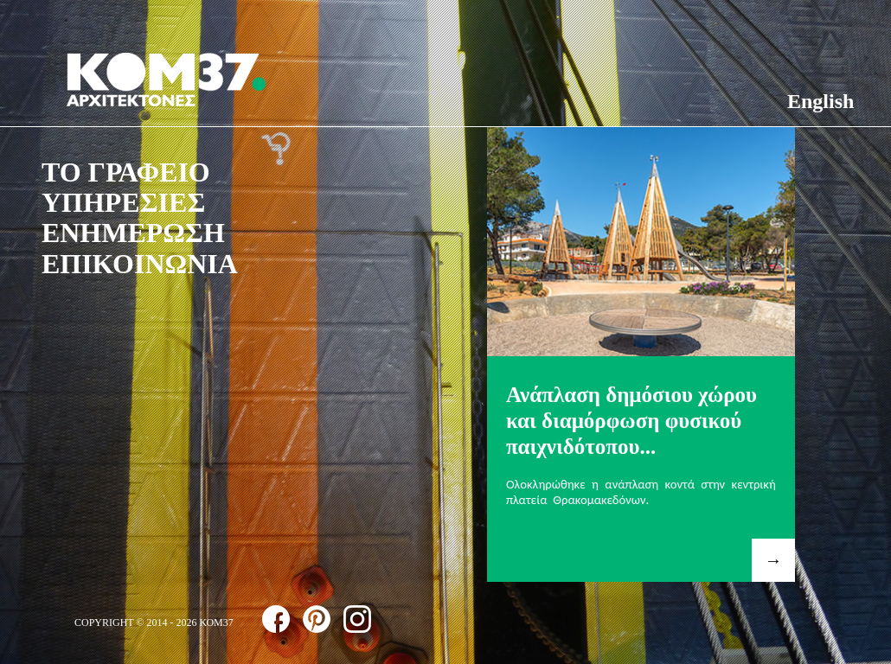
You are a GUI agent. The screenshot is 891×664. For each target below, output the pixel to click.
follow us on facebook (276, 619)
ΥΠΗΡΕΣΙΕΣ (123, 202)
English (820, 101)
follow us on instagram (357, 619)
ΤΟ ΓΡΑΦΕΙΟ (126, 172)
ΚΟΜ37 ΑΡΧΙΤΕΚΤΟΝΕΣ (166, 79)
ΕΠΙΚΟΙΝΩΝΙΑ (140, 263)
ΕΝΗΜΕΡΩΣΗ (133, 232)
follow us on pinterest (316, 619)
